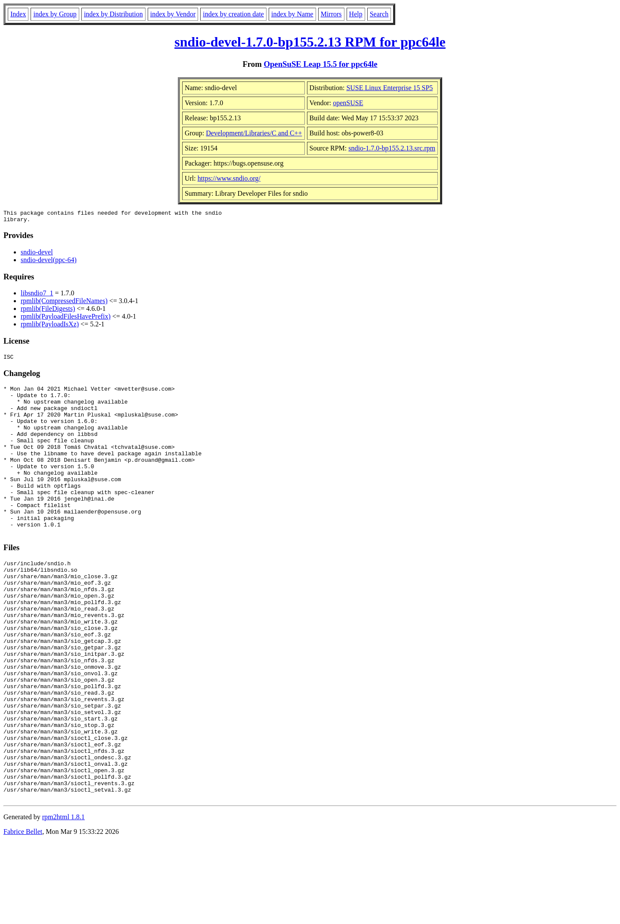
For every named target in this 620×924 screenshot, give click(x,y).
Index (18, 14)
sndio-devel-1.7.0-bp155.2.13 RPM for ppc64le (310, 42)
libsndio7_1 (37, 295)
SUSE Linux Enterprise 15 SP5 (389, 87)
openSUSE (348, 102)
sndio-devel (37, 254)
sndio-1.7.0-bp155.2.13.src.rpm (391, 148)
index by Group (54, 14)
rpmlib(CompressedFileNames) (64, 303)
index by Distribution (113, 14)
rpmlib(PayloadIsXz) (50, 326)
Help (356, 14)
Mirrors (331, 14)
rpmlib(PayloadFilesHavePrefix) (66, 319)
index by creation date (233, 14)
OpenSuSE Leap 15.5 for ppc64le (320, 64)
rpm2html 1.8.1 (63, 898)
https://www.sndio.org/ (229, 178)
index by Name (292, 14)
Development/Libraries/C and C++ (254, 133)
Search (379, 14)
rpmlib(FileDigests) (48, 311)
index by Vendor (172, 14)
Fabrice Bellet (22, 913)
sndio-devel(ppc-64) (49, 262)
